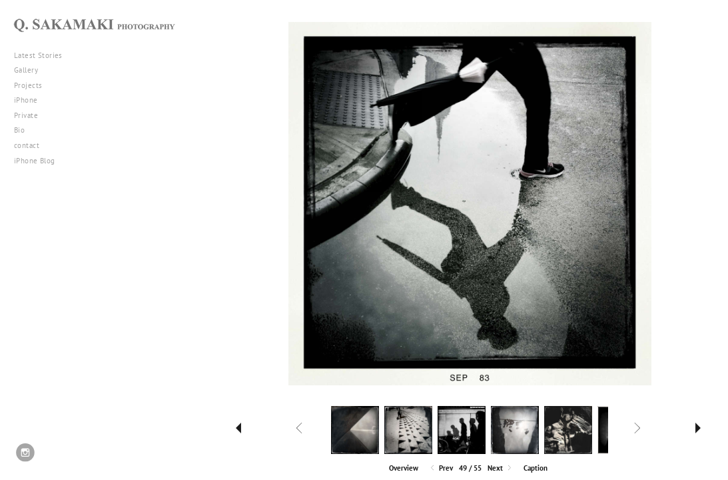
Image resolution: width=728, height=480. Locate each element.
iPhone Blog (34, 160)
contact (26, 145)
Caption (535, 468)
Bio (19, 130)
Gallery (31, 70)
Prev (440, 468)
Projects (33, 85)
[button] (403, 467)
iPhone (30, 100)
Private (26, 115)
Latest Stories (43, 55)
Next (501, 468)
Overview (403, 468)
